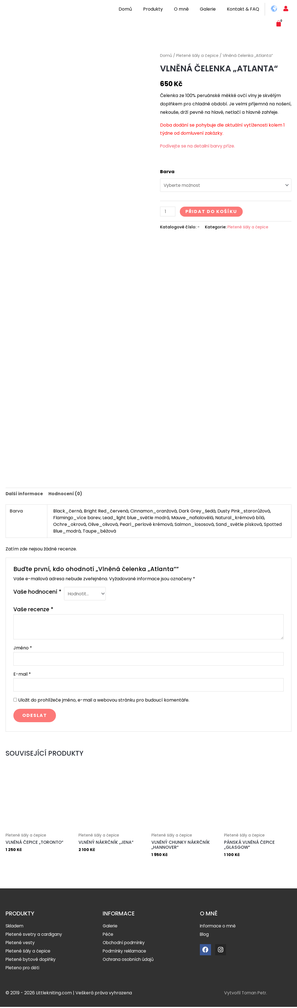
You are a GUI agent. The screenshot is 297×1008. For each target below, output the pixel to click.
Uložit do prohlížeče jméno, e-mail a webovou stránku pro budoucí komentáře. (103, 700)
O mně (181, 9)
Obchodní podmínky (125, 944)
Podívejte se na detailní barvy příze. (199, 146)
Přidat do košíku (212, 212)
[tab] (25, 491)
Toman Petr (255, 994)
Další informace (25, 491)
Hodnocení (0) (66, 491)
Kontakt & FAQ (243, 9)
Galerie (208, 9)
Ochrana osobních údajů (130, 960)
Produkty (153, 9)
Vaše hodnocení (37, 590)
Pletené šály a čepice (197, 55)
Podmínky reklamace (126, 952)
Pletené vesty (21, 944)
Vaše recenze (33, 608)
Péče (108, 935)
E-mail (22, 673)
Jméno (22, 647)
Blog (204, 935)
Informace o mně (219, 927)
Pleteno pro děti (23, 969)
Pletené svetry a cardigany (35, 935)
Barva (167, 171)
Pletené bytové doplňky (32, 960)
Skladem (15, 927)
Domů (125, 9)
